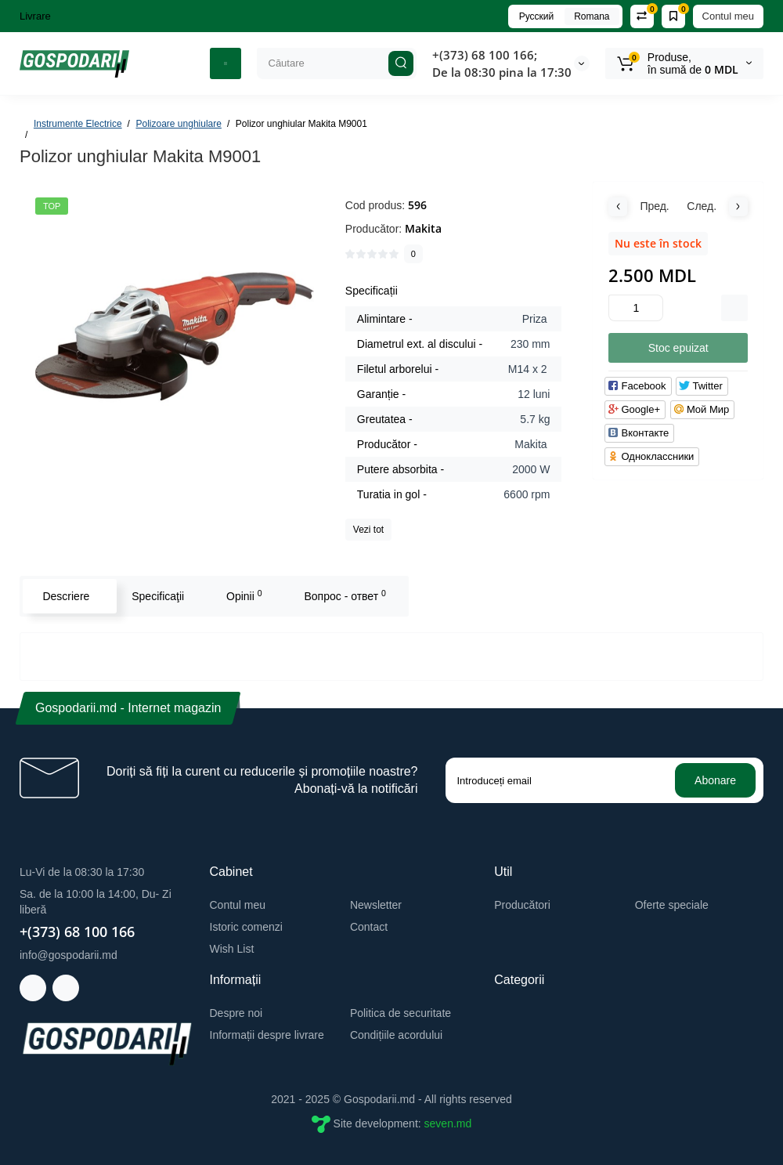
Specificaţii (158, 596)
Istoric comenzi (246, 927)
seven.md (448, 1123)
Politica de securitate (400, 1013)
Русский (536, 16)
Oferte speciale (672, 905)
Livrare (35, 16)
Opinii (244, 595)
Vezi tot (368, 529)
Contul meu (728, 16)
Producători (522, 905)
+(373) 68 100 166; (484, 55)
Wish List (232, 948)
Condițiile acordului (396, 1035)
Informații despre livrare (267, 1035)
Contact (369, 927)
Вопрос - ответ (344, 595)
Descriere (65, 596)
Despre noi (236, 1013)
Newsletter (376, 905)
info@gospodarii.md (68, 955)
